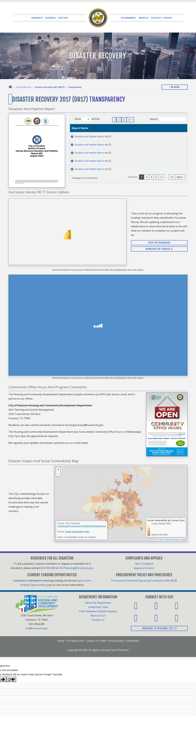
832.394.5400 (48, 568)
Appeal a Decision (144, 568)
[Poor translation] (11, 679)
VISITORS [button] (63, 17)
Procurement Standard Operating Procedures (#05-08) (144, 580)
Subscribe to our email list (159, 628)
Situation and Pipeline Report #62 (89, 169)
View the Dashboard (159, 242)
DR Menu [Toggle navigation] (174, 87)
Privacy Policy (116, 640)
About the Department (98, 602)
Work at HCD (98, 615)
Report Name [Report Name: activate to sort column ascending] (80, 128)
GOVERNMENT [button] (128, 17)
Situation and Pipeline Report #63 (89, 160)
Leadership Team (98, 607)
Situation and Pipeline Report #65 (89, 144)
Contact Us (98, 620)
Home (60, 640)
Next (180, 177)
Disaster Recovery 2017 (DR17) (49, 87)
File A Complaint (144, 563)
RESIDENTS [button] (37, 17)
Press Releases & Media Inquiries (98, 611)
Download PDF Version (159, 249)
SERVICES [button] (143, 17)
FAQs (103, 640)
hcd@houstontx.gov (36, 628)
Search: (168, 119)
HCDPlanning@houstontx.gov (76, 568)
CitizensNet (132, 640)
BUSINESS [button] (50, 17)
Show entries (87, 119)
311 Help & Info (75, 640)
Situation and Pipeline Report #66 (89, 136)
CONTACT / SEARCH (161, 17)
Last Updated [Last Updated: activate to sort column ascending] (155, 128)
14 (172, 177)
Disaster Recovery (23, 87)
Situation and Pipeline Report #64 (89, 152)
